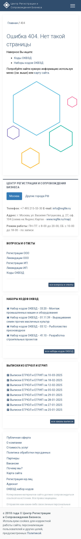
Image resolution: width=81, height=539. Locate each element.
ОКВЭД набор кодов (20, 489)
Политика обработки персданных (28, 452)
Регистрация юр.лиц (20, 479)
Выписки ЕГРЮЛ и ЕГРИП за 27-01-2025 (34, 405)
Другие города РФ (37, 196)
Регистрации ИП (17, 263)
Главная (12, 23)
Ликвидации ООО (18, 258)
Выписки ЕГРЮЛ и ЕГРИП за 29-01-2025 (34, 395)
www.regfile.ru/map (58, 219)
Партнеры (13, 458)
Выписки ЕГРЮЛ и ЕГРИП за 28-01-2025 (34, 399)
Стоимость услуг (17, 447)
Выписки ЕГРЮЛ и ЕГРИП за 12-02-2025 (34, 385)
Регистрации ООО (18, 253)
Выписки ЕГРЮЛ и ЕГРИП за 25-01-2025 (34, 409)
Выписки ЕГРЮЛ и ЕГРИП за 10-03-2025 (34, 375)
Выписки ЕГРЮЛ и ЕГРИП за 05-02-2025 (34, 390)
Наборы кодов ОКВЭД (28, 63)
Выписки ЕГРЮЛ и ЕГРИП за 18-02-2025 (34, 380)
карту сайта (41, 72)
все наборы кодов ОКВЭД (59, 351)
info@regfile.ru (62, 208)
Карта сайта (14, 473)
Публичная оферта (19, 437)
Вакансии (13, 463)
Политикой (34, 533)
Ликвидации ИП (17, 268)
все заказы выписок (62, 421)
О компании (14, 442)
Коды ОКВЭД (23, 58)
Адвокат (12, 484)
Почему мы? (15, 468)
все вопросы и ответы (61, 284)
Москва (14, 196)
